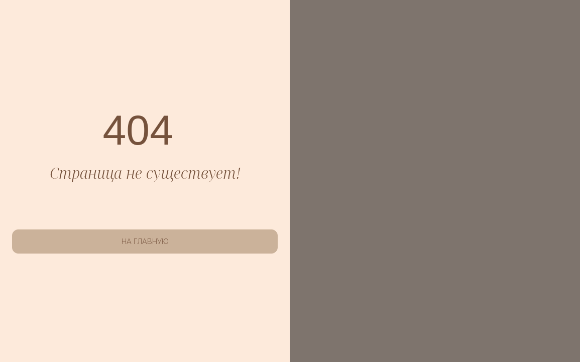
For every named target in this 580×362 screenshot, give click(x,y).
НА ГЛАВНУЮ (145, 241)
